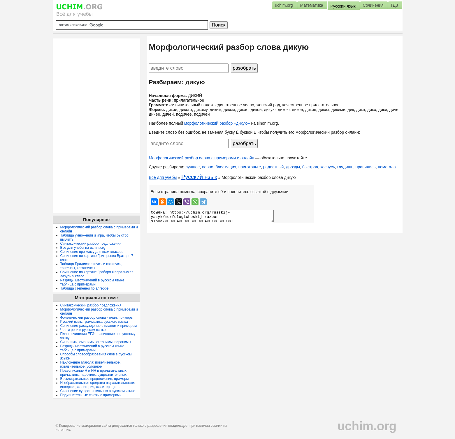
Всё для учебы (163, 177)
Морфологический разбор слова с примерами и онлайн (201, 158)
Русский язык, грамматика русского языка (94, 322)
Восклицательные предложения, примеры (94, 379)
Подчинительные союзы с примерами (91, 395)
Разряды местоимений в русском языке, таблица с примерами (92, 282)
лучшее (192, 167)
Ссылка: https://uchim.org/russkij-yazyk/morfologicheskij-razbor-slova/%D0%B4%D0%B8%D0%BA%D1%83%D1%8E (212, 216)
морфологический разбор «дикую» (217, 123)
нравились (366, 167)
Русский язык (199, 177)
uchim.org (366, 426)
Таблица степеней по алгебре (84, 288)
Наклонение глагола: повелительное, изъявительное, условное (90, 364)
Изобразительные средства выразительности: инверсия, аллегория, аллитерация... (97, 385)
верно (207, 167)
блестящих (225, 167)
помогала (387, 167)
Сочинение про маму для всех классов (92, 252)
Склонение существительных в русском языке (97, 391)
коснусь (327, 167)
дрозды (293, 167)
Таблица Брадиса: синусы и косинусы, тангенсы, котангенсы (91, 266)
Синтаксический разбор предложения (91, 243)
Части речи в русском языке (83, 330)
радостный (273, 167)
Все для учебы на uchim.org (83, 248)
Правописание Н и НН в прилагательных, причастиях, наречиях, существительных (93, 373)
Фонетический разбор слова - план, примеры (96, 317)
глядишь (345, 167)
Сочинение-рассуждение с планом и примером (98, 326)
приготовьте (249, 167)
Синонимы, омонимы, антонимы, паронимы (95, 342)
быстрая (310, 167)
